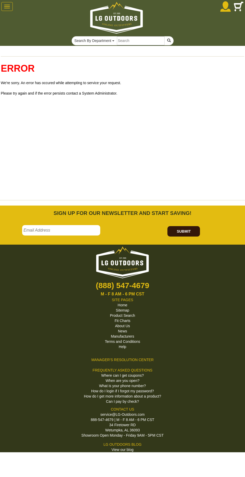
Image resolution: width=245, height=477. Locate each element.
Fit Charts (122, 321)
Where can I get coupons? (122, 375)
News (122, 331)
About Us (122, 326)
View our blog (122, 450)
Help (122, 347)
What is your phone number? (122, 386)
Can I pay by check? (122, 401)
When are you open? (123, 381)
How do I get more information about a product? (122, 396)
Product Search (122, 315)
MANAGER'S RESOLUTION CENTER (122, 360)
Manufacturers (122, 336)
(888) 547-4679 (122, 285)
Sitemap (122, 310)
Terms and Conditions (122, 341)
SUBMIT (184, 231)
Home (122, 305)
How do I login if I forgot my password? (122, 391)
